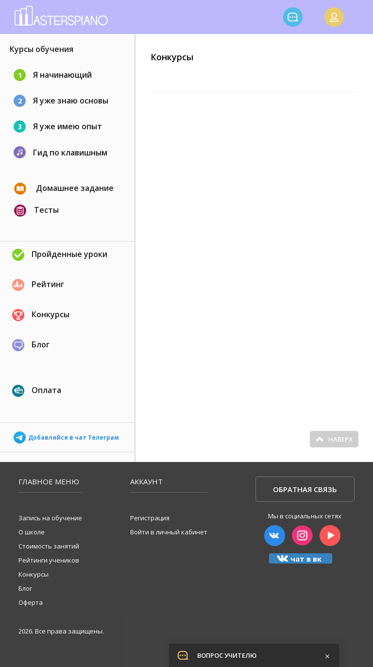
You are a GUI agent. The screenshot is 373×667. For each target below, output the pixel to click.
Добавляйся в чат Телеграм (66, 434)
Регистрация (150, 517)
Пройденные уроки (59, 255)
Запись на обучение (50, 517)
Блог (31, 345)
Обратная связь (305, 489)
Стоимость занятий (48, 546)
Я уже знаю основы (61, 101)
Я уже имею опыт (58, 126)
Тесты (36, 211)
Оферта (30, 602)
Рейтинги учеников (48, 560)
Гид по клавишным (60, 152)
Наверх (334, 439)
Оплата (36, 391)
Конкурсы (40, 315)
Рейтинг (38, 285)
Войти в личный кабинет (168, 532)
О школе (31, 532)
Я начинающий (53, 75)
